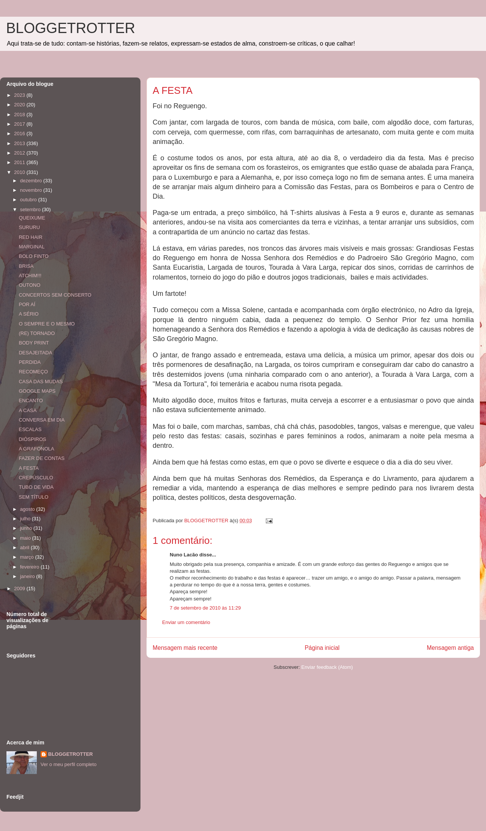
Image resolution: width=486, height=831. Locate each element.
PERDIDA (30, 362)
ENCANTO (31, 400)
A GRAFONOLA (36, 449)
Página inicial (322, 648)
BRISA (26, 266)
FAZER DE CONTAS (41, 458)
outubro (29, 199)
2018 (20, 114)
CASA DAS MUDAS (41, 381)
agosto (28, 509)
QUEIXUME (32, 218)
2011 (20, 162)
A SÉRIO (28, 314)
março (27, 557)
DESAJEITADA (35, 352)
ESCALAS (30, 429)
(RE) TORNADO (37, 333)
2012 (20, 153)
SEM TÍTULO (33, 497)
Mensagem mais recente (185, 648)
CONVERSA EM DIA (42, 420)
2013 (20, 143)
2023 (20, 95)
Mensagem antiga (450, 648)
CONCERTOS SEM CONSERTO (55, 295)
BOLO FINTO (34, 256)
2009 (20, 588)
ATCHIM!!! (30, 275)
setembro (31, 209)
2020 (20, 104)
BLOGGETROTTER (70, 28)
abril (25, 547)
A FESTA (29, 468)
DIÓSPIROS (32, 439)
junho (26, 528)
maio (26, 538)
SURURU (29, 227)
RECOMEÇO (33, 371)
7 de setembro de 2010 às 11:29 (205, 608)
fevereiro (30, 567)
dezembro (31, 180)
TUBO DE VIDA (36, 487)
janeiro (28, 576)
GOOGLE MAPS (37, 391)
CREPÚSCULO (36, 477)
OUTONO (29, 285)
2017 (20, 124)
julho (26, 518)
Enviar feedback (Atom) (327, 667)
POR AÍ (27, 304)
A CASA (27, 410)
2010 (20, 172)
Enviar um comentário (186, 622)
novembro (31, 190)
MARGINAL (31, 247)
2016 (20, 133)
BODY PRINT (34, 343)
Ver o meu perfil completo (68, 764)
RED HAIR (30, 237)
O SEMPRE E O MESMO (46, 324)
